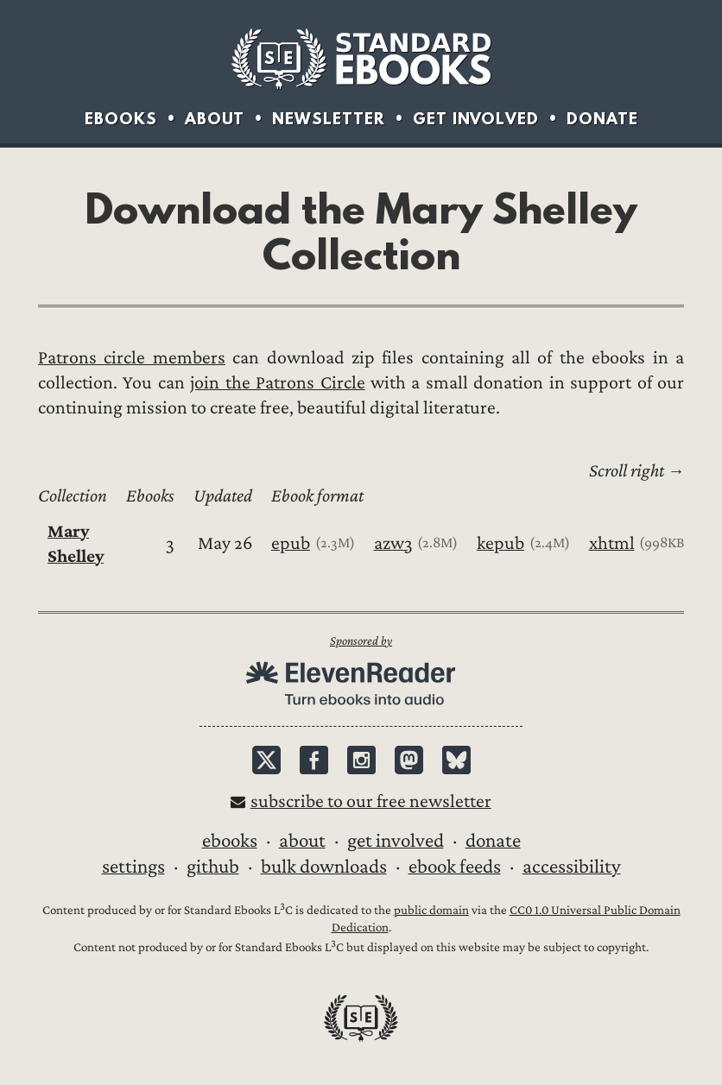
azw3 (393, 543)
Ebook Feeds (454, 866)
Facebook (314, 760)
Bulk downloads (324, 866)
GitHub (213, 866)
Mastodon (409, 760)
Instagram (361, 760)
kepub (500, 543)
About (214, 118)
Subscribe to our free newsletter (370, 801)
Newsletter (328, 118)
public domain (431, 910)
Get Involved (476, 118)
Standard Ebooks (361, 58)
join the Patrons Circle (277, 383)
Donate (602, 118)
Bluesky (456, 760)
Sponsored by (361, 640)
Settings (133, 866)
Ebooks (121, 118)
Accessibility (571, 866)
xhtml (612, 543)
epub (290, 543)
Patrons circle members (131, 358)
